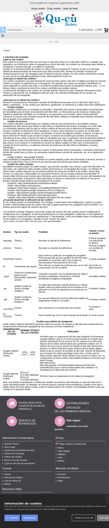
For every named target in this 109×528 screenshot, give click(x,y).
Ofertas (60, 461)
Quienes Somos (10, 444)
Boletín (6, 484)
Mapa (59, 481)
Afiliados (61, 454)
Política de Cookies (12, 457)
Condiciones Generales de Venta (18, 450)
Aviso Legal (8, 447)
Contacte (61, 474)
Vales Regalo (63, 451)
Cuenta (6, 474)
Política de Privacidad (13, 453)
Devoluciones (63, 477)
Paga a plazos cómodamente (71, 444)
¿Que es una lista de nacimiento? (18, 463)
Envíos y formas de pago (14, 460)
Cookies (56, 41)
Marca (59, 448)
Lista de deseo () (11, 481)
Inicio (50, 41)
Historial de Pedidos (12, 477)
